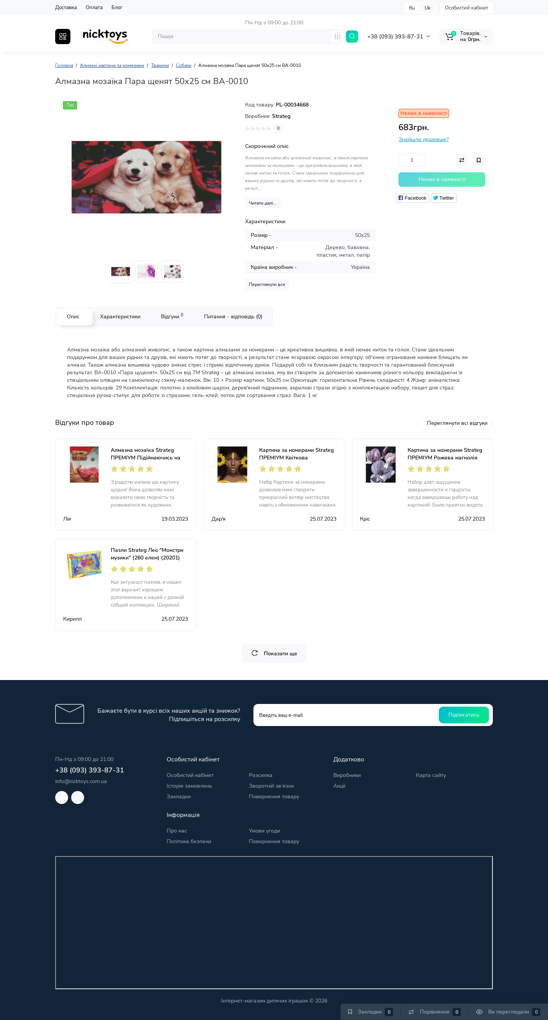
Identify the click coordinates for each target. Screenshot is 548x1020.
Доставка (66, 7)
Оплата (94, 7)
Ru (412, 8)
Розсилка (260, 775)
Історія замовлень (189, 786)
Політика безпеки (189, 841)
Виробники (347, 775)
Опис (72, 316)
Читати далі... (263, 203)
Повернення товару (274, 796)
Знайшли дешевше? (423, 139)
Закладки (179, 796)
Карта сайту (431, 775)
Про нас (177, 830)
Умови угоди (264, 830)
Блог (117, 7)
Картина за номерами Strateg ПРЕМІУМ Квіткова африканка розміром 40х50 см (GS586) (296, 461)
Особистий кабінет (466, 8)
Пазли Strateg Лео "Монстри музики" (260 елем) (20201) (147, 554)
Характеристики (120, 316)
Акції (339, 786)
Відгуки (172, 316)
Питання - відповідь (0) (233, 316)
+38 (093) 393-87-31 (395, 36)
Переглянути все (267, 284)
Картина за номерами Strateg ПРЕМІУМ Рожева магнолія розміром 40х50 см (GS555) (445, 457)
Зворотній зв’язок (271, 786)
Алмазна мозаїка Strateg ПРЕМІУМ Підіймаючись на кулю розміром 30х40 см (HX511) (145, 461)
